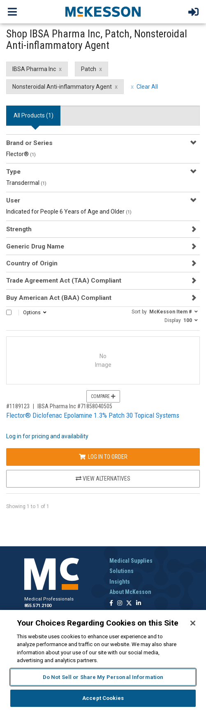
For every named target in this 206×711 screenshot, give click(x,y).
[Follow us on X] (129, 603)
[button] (165, 311)
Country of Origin (32, 263)
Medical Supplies (131, 560)
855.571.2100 (37, 605)
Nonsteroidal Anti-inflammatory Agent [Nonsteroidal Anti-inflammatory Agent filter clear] (62, 86)
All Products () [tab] (33, 115)
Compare (103, 396)
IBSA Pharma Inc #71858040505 (74, 406)
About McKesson (130, 592)
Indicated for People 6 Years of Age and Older (69, 211)
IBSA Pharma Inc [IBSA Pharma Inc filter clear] (34, 69)
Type (13, 171)
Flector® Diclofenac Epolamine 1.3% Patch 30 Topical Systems (92, 415)
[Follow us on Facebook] (111, 603)
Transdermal (26, 182)
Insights (119, 581)
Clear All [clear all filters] (147, 86)
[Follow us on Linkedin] (138, 603)
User (13, 200)
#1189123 (18, 406)
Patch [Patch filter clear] (88, 69)
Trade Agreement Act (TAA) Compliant (63, 280)
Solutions (121, 571)
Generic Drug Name (35, 246)
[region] (103, 660)
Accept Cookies (103, 698)
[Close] (193, 623)
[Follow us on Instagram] (119, 603)
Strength (19, 229)
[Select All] (9, 312)
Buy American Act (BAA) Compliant (58, 297)
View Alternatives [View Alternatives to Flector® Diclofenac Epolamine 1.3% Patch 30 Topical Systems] (103, 478)
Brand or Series (29, 143)
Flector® (21, 154)
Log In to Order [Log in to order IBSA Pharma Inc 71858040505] (103, 456)
